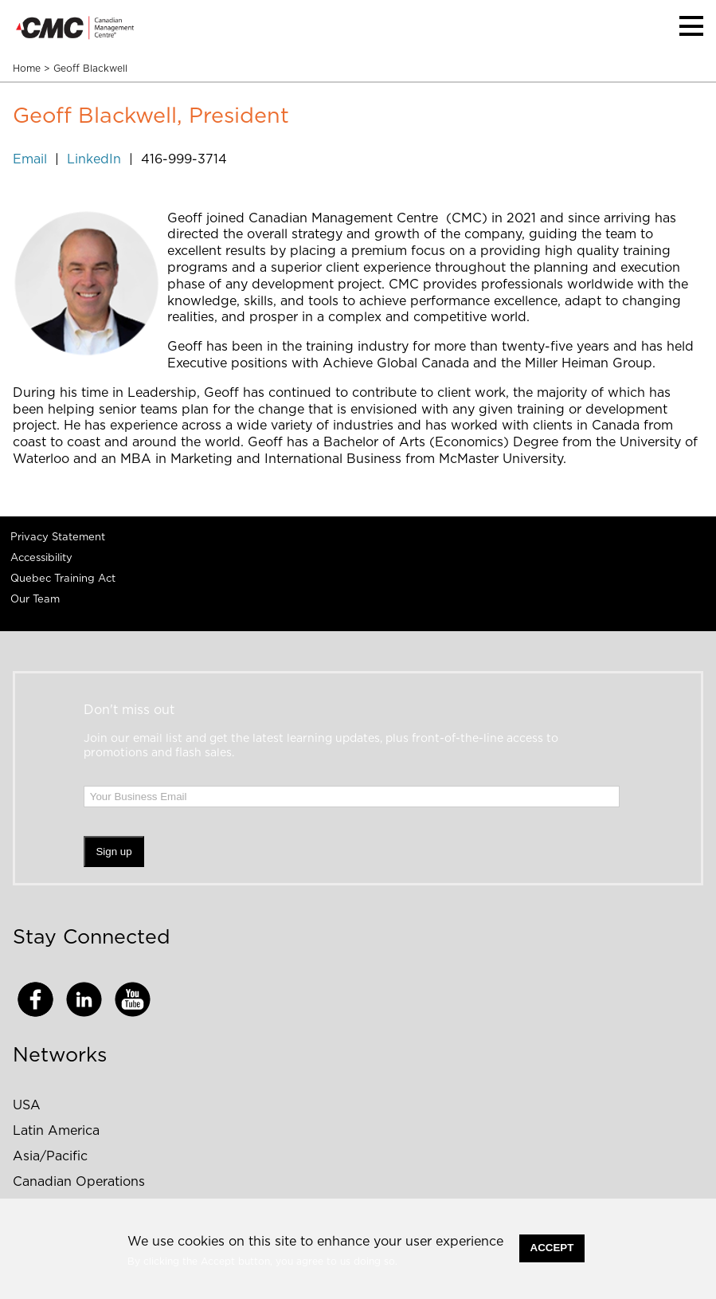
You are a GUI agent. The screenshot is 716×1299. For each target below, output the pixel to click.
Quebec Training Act (62, 579)
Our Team (35, 600)
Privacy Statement (57, 537)
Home (27, 68)
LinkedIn (94, 159)
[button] (691, 26)
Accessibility (41, 558)
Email (32, 159)
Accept (552, 1248)
